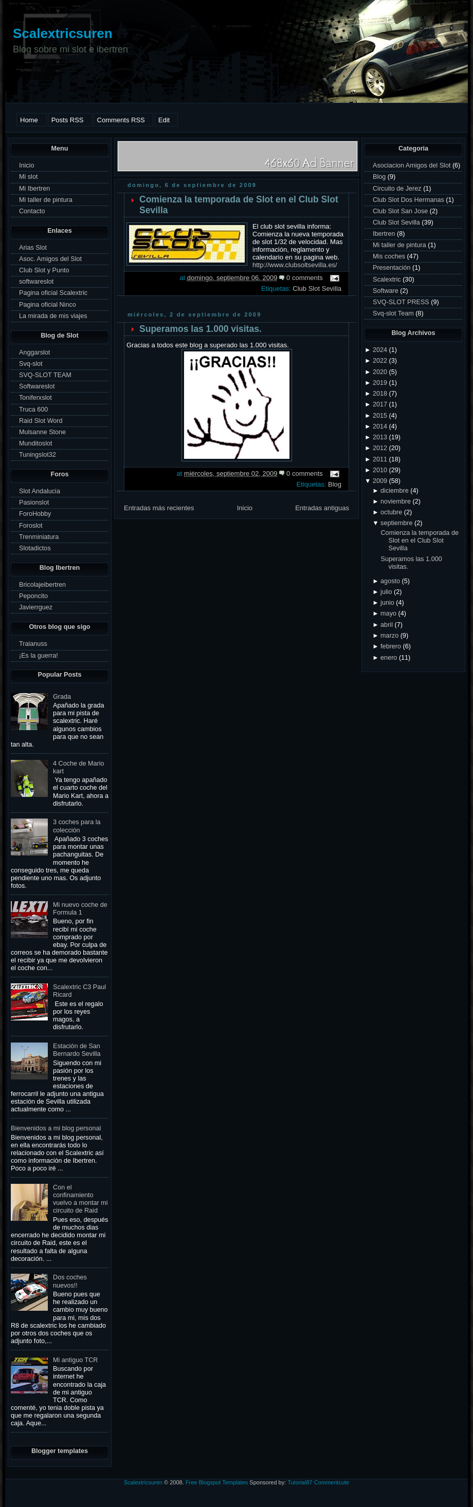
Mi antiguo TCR (75, 1360)
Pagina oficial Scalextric (53, 292)
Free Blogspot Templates (217, 1482)
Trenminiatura (39, 537)
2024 (380, 350)
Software (386, 290)
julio (386, 592)
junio (387, 602)
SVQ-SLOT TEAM (45, 375)
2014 (380, 426)
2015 (380, 415)
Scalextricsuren (63, 33)
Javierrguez (35, 607)
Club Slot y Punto (44, 270)
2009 (380, 481)
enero (388, 657)
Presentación (392, 267)
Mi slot (28, 176)
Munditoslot (35, 443)
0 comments (304, 278)
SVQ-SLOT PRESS (402, 302)
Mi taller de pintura (45, 199)
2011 (380, 459)
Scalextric (388, 279)
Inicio (26, 165)
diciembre (394, 490)
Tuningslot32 (37, 454)
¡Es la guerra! (38, 655)
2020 (380, 372)
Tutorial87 (300, 1482)
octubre (391, 512)
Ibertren (385, 233)
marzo (389, 635)
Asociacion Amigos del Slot (412, 165)
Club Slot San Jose (401, 211)
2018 (380, 393)
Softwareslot (36, 386)
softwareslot (36, 281)
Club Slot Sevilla (317, 288)
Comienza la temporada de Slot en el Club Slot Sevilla (420, 540)
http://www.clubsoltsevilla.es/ (294, 265)
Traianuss (33, 643)
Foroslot (31, 525)
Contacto (32, 211)
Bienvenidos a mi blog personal (56, 1128)
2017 (380, 404)
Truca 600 (33, 409)
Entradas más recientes (159, 508)
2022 (380, 360)
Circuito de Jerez (398, 188)
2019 (380, 382)
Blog (334, 484)
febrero (390, 646)
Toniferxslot (35, 397)
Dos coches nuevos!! (70, 1281)
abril (386, 624)
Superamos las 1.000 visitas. (200, 329)
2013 (380, 437)
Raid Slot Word (41, 420)
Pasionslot (34, 502)
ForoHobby (35, 513)
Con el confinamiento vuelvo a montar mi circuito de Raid (80, 1199)
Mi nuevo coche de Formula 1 (80, 908)
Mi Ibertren (34, 188)
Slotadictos (35, 548)
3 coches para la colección (77, 825)
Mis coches (390, 256)
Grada (62, 696)
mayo (388, 613)
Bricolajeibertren (42, 584)
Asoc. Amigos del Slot (50, 259)
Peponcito (33, 596)
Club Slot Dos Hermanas (409, 199)
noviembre (395, 501)
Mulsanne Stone (42, 432)
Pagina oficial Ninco (47, 304)
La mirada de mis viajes (53, 316)
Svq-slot (31, 363)
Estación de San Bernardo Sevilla (77, 1050)
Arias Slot (33, 247)
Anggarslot (34, 352)
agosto (390, 581)
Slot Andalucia (39, 491)
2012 (380, 448)
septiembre (396, 523)
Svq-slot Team (394, 313)
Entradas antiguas (322, 508)
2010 (380, 470)
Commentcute (331, 1482)
